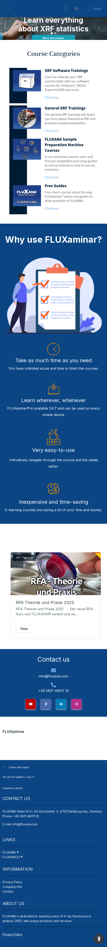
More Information (53, 38)
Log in (97, 8)
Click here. (52, 97)
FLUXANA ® (11, 852)
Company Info (12, 887)
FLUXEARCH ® (13, 857)
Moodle (19, 788)
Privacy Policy (12, 882)
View (24, 628)
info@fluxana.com (24, 824)
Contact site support (19, 767)
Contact (8, 891)
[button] (66, 8)
